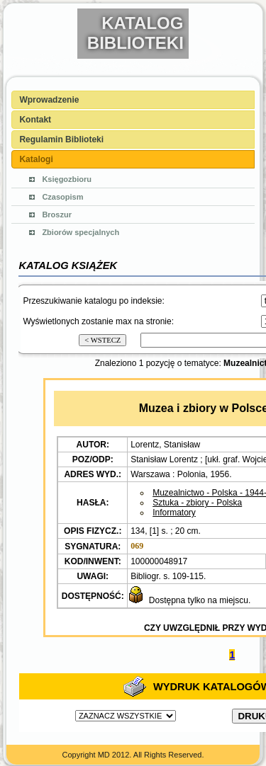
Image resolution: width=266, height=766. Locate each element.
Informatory (174, 513)
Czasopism (62, 197)
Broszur (57, 214)
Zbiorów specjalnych (80, 232)
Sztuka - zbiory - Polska (197, 503)
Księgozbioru (67, 179)
